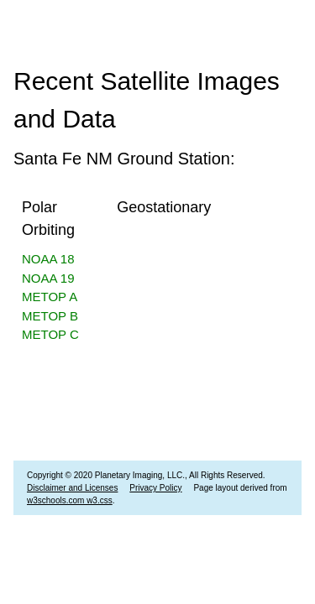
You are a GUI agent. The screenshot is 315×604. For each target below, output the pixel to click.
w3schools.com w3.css (70, 500)
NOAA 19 (48, 278)
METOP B (50, 316)
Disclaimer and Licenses (72, 487)
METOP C (50, 334)
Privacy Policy (155, 487)
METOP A (49, 296)
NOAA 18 (48, 259)
